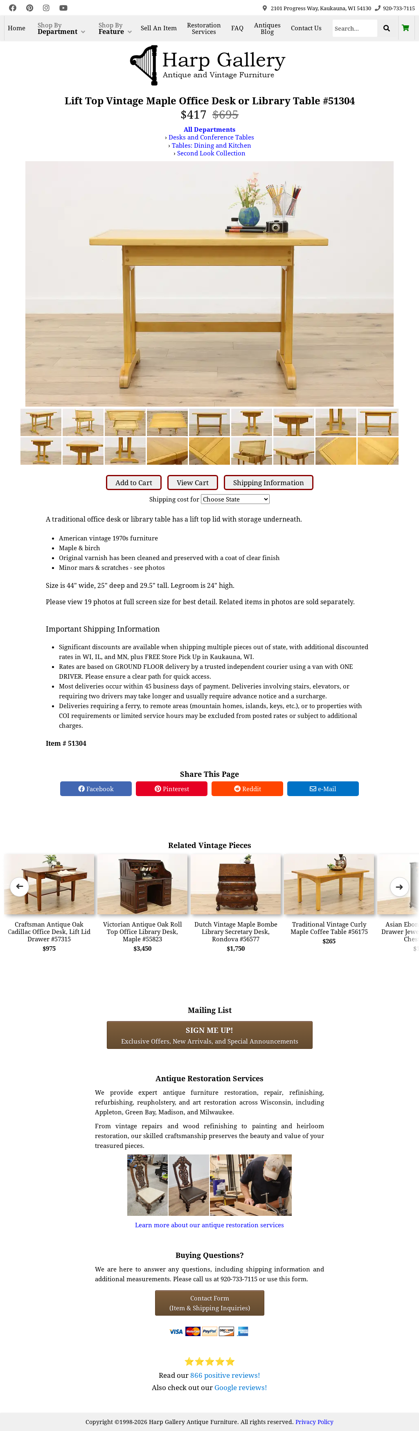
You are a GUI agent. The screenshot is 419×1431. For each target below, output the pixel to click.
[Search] (355, 28)
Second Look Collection (211, 153)
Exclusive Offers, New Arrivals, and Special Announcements (209, 1035)
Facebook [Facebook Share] (96, 789)
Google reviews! (240, 1387)
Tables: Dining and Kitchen (211, 145)
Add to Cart (133, 482)
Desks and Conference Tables (211, 137)
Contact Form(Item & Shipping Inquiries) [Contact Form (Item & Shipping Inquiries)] (209, 1303)
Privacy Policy (314, 1422)
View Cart (193, 482)
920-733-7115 (399, 8)
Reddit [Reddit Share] (247, 789)
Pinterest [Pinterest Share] (172, 789)
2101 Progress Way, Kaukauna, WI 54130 (321, 8)
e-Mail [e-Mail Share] (323, 789)
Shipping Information (268, 482)
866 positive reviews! (225, 1375)
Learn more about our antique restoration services (209, 1225)
